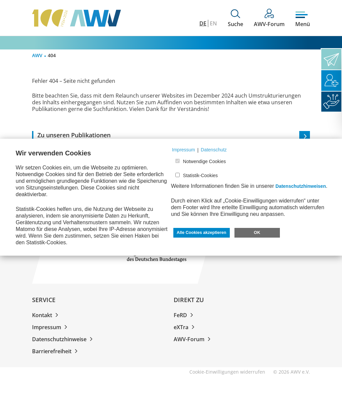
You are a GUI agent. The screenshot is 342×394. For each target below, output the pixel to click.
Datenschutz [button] (214, 149)
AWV (37, 55)
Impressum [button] (183, 149)
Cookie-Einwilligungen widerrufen (227, 372)
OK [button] (257, 232)
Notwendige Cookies (204, 161)
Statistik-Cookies (200, 175)
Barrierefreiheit (56, 351)
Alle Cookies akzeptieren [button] (201, 232)
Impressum (51, 327)
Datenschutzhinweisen (301, 186)
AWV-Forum (193, 339)
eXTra (185, 327)
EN (213, 23)
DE (202, 23)
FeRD (185, 315)
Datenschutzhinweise (63, 339)
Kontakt (46, 315)
